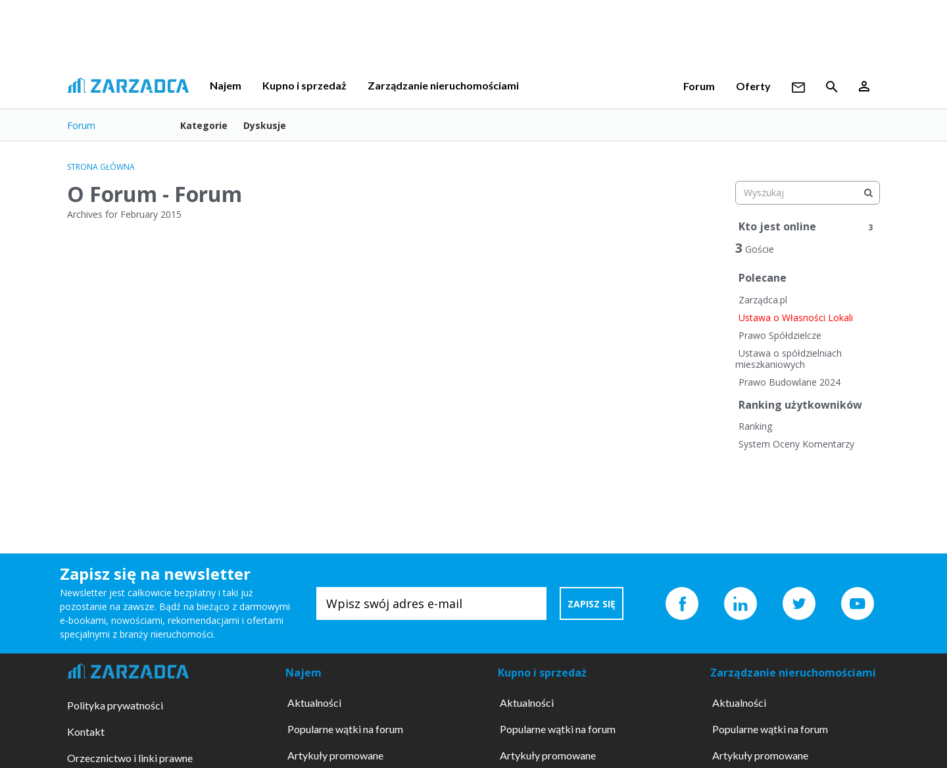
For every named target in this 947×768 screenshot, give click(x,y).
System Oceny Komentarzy (796, 444)
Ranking (755, 426)
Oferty (753, 86)
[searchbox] (807, 193)
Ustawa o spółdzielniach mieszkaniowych (788, 359)
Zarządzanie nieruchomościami (443, 85)
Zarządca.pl (763, 300)
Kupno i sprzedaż (304, 85)
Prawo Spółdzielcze (780, 335)
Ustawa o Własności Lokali (796, 317)
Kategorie (204, 125)
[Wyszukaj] (868, 193)
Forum (699, 86)
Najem (225, 85)
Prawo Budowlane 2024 (789, 382)
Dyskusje (264, 125)
